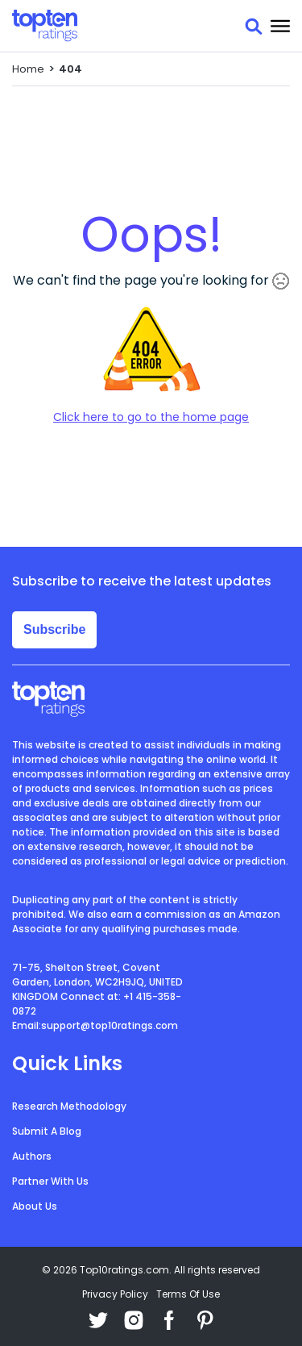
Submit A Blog (46, 1131)
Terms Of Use (188, 1294)
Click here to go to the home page (151, 417)
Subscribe (54, 629)
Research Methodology (69, 1106)
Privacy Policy (115, 1294)
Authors (32, 1156)
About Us (34, 1206)
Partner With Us (50, 1181)
